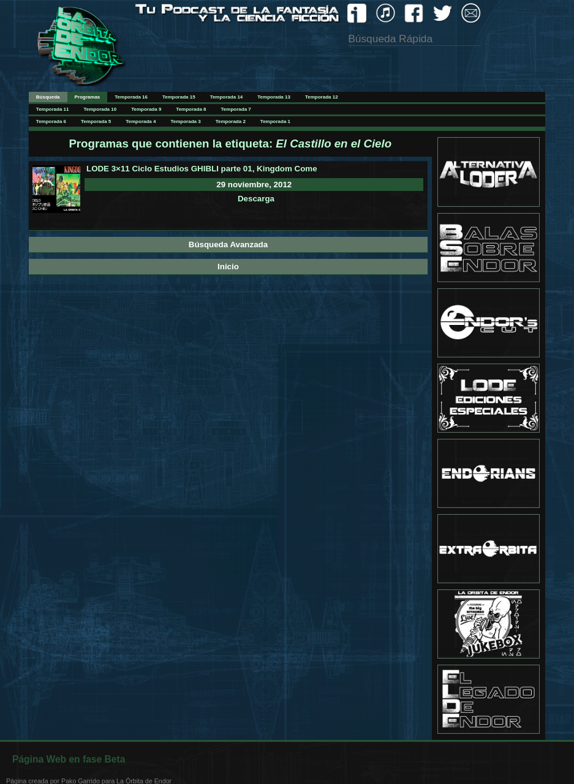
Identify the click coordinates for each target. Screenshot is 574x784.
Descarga (256, 198)
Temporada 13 (273, 97)
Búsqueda (48, 97)
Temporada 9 (146, 109)
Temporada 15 (178, 97)
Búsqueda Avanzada (228, 244)
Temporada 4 (141, 121)
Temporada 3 (185, 121)
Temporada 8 (191, 109)
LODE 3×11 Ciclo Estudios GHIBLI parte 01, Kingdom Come (201, 168)
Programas (87, 97)
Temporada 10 (100, 109)
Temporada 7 (236, 109)
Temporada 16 (131, 97)
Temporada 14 (226, 97)
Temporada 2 (231, 121)
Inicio (228, 266)
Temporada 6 (51, 121)
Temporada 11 (52, 109)
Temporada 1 (275, 121)
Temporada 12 (321, 97)
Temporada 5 (96, 121)
